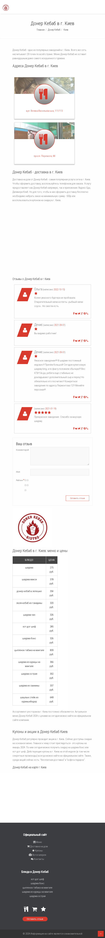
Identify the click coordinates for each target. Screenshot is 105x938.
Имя (18, 472)
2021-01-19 (50, 408)
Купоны (37, 850)
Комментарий (22, 450)
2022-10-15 (59, 289)
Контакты (37, 859)
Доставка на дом (37, 846)
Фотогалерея (37, 854)
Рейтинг (20, 480)
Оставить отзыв (35, 919)
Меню (37, 842)
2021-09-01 (59, 325)
